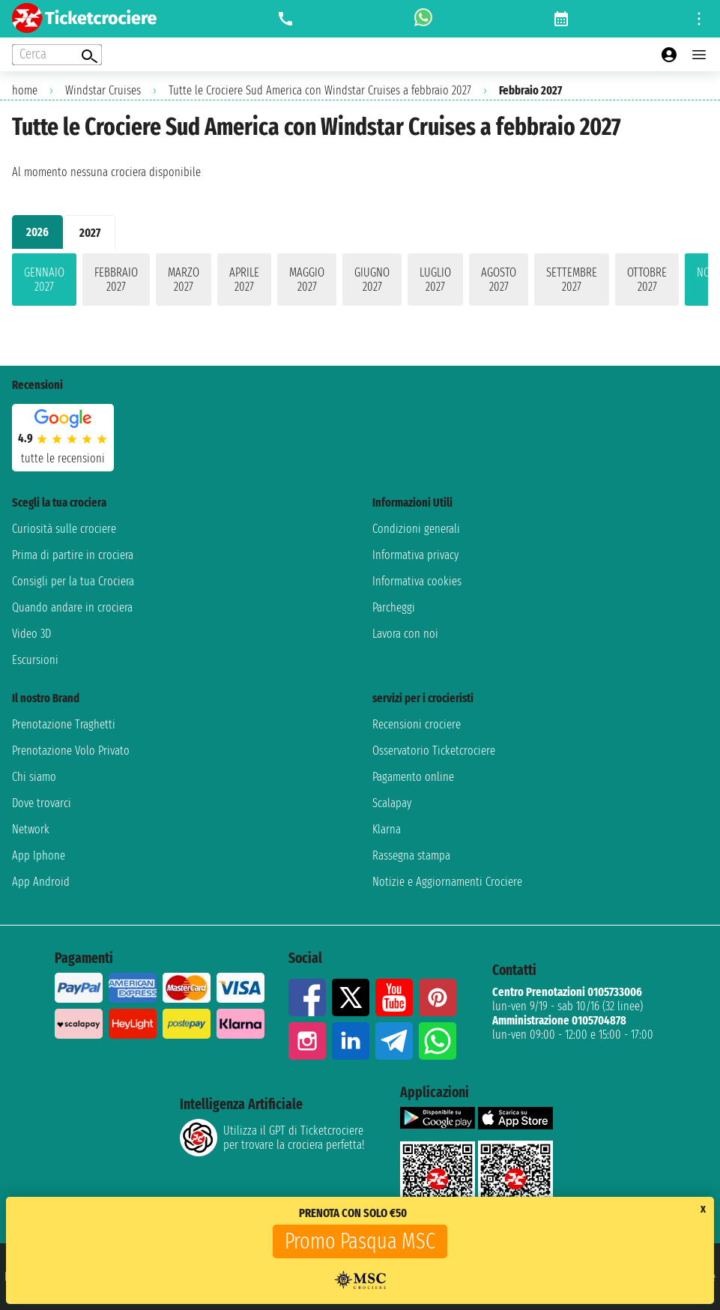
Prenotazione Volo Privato (71, 750)
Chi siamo (34, 777)
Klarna (386, 829)
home (24, 90)
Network (30, 829)
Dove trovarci (41, 803)
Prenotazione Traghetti (63, 724)
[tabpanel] (360, 282)
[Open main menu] (699, 55)
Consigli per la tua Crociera (73, 581)
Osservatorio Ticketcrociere (433, 750)
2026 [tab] (37, 232)
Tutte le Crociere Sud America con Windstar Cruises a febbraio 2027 (320, 90)
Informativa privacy (415, 555)
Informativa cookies (417, 581)
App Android (41, 882)
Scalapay (391, 803)
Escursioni (35, 660)
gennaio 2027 (44, 279)
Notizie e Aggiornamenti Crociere (447, 882)
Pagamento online (413, 777)
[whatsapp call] (423, 18)
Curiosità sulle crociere (64, 529)
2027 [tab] (89, 233)
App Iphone (38, 855)
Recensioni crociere (416, 724)
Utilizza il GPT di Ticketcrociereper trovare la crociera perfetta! (272, 1137)
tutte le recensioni (63, 458)
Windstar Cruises (103, 90)
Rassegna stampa (411, 855)
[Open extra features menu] (57, 54)
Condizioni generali (416, 529)
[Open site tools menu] (699, 19)
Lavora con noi (405, 634)
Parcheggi (393, 607)
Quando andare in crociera (72, 607)
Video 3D (31, 634)
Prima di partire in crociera (72, 555)
